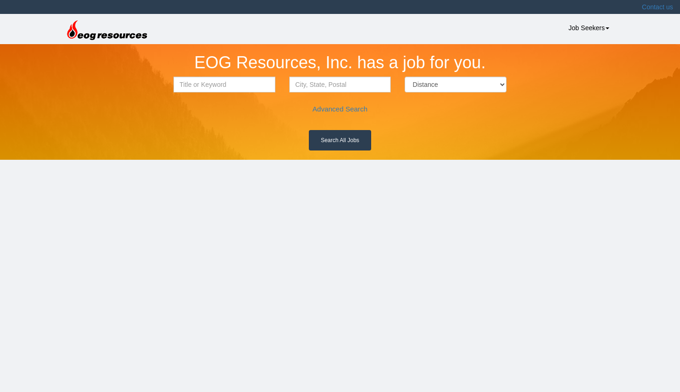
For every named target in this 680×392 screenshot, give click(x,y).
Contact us (657, 7)
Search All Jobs (340, 140)
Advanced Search (340, 109)
